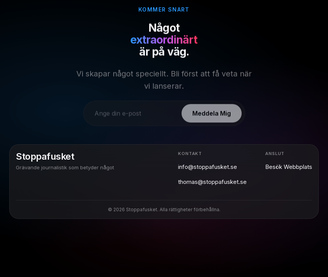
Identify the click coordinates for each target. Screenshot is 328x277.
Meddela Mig (211, 116)
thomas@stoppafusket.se (212, 181)
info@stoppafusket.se (207, 166)
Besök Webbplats (288, 166)
